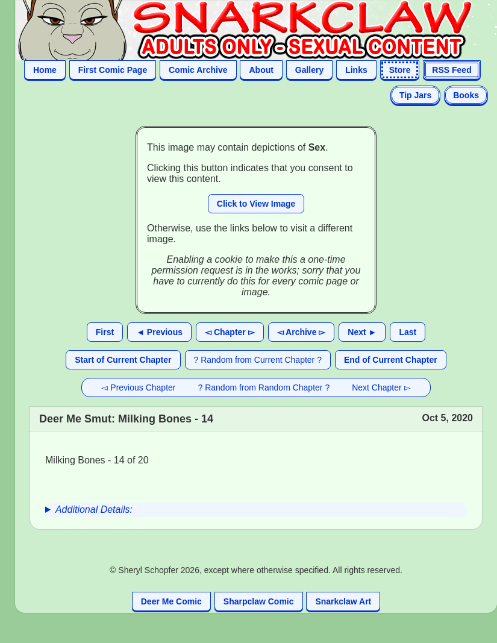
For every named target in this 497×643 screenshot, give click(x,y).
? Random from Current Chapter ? (258, 360)
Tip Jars (415, 95)
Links (356, 70)
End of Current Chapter (390, 360)
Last (407, 332)
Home (45, 70)
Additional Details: (94, 509)
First (105, 332)
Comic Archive (198, 70)
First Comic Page (112, 70)
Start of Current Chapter (123, 360)
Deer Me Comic (171, 601)
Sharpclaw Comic (258, 601)
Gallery (309, 70)
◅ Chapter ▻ (230, 332)
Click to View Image (256, 204)
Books (466, 95)
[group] (256, 510)
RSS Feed (451, 70)
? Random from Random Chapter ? (264, 387)
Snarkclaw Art (343, 601)
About (261, 70)
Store (400, 70)
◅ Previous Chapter (138, 387)
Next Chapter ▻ (381, 387)
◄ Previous (159, 332)
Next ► (362, 332)
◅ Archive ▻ (301, 332)
